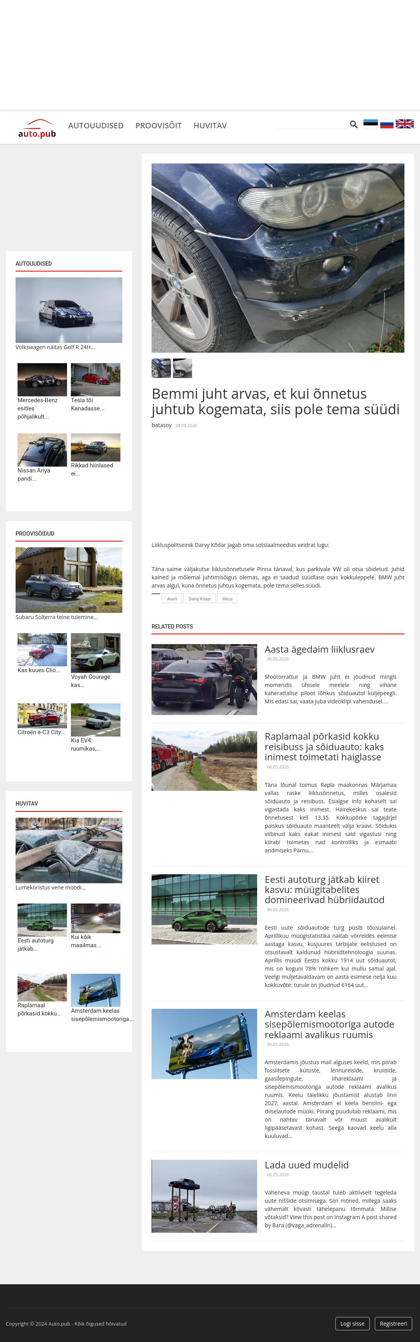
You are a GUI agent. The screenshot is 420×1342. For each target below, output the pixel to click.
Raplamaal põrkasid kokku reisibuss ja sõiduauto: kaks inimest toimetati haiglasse (324, 746)
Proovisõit (158, 125)
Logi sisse (353, 1323)
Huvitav (210, 125)
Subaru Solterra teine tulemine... (57, 617)
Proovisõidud (35, 534)
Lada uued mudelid (307, 1164)
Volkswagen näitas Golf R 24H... (55, 347)
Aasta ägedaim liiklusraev (320, 649)
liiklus (227, 599)
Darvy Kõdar (200, 599)
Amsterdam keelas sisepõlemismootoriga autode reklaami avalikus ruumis (330, 1024)
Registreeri (393, 1323)
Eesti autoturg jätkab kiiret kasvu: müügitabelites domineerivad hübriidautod (325, 889)
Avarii (172, 599)
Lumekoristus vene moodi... (51, 887)
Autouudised (96, 125)
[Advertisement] (210, 54)
